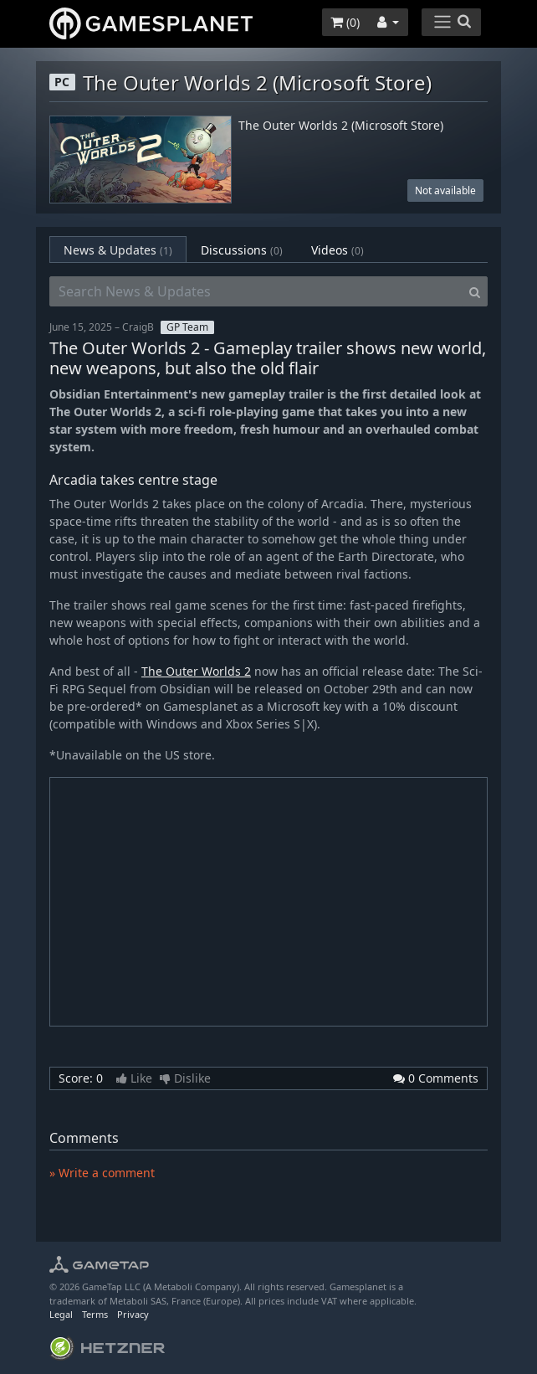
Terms (95, 1314)
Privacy (133, 1314)
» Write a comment (102, 1173)
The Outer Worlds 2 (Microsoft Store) (340, 126)
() (345, 22)
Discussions (242, 250)
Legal (61, 1314)
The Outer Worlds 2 (196, 671)
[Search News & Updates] (256, 291)
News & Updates (118, 250)
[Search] (475, 291)
